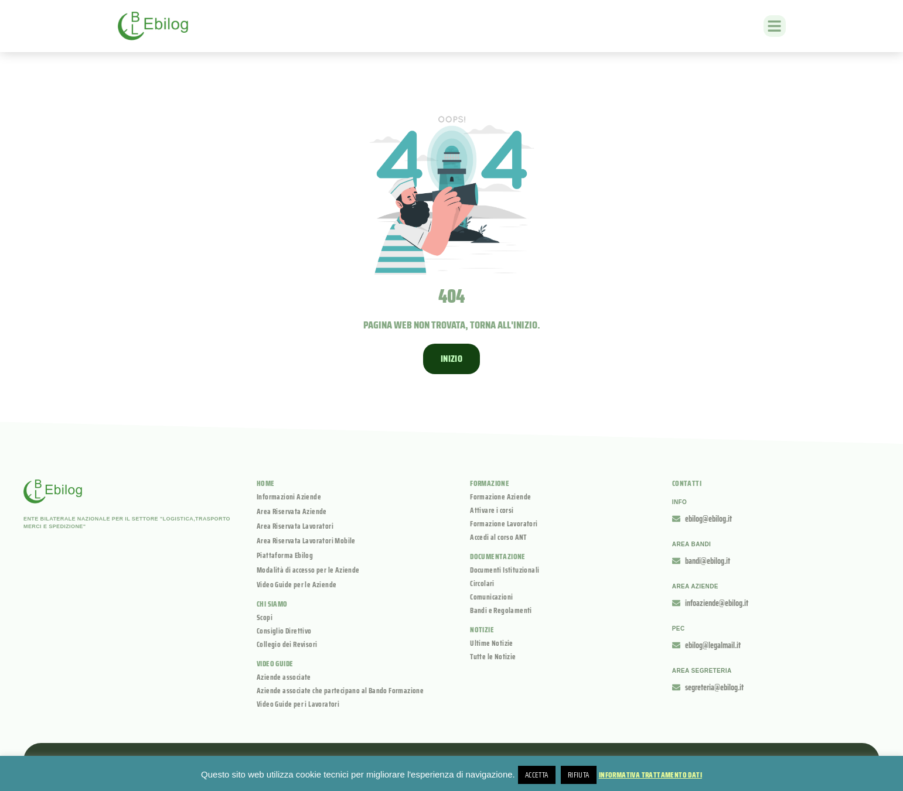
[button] (775, 26)
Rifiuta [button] (578, 775)
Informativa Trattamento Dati (650, 775)
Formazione (489, 483)
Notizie (482, 630)
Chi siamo (272, 604)
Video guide (275, 664)
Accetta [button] (536, 775)
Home (266, 483)
